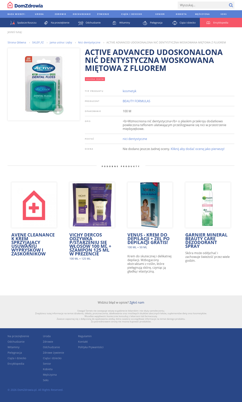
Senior (47, 363)
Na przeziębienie (18, 336)
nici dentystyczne (135, 139)
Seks (46, 380)
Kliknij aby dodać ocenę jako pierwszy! (197, 149)
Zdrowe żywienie (53, 352)
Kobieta (48, 369)
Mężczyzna (50, 374)
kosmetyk (129, 91)
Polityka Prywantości (91, 347)
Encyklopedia (16, 363)
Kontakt (83, 341)
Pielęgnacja (15, 352)
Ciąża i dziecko (17, 358)
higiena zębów (95, 79)
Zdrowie (48, 341)
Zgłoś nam (137, 302)
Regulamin (85, 336)
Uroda (47, 336)
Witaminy (13, 347)
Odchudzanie (16, 341)
